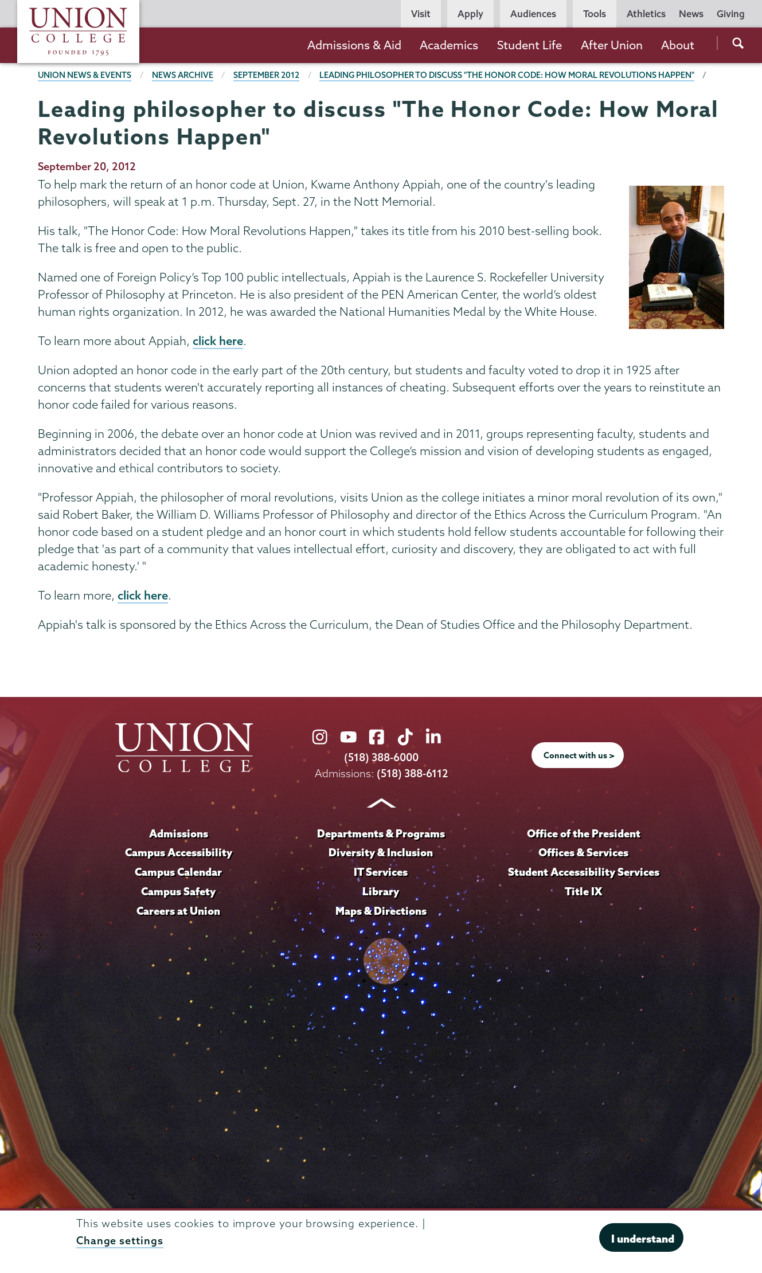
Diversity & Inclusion (381, 853)
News (691, 13)
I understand (642, 1238)
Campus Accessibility (178, 853)
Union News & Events (85, 75)
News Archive (183, 75)
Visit (421, 13)
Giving (731, 13)
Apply (470, 13)
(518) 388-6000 (381, 758)
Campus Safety (178, 892)
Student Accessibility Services (583, 872)
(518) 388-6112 (412, 774)
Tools (594, 13)
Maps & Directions (381, 911)
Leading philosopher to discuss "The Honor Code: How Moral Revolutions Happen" (509, 75)
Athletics (646, 13)
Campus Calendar (178, 872)
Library (380, 892)
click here (218, 341)
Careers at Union (178, 911)
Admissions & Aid (354, 45)
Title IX (583, 892)
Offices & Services (583, 853)
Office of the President (583, 834)
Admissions (178, 834)
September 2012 (267, 75)
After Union (612, 45)
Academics (449, 45)
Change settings (119, 1240)
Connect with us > (579, 756)
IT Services (381, 872)
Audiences (533, 13)
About (677, 45)
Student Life (529, 45)
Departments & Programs (380, 834)
